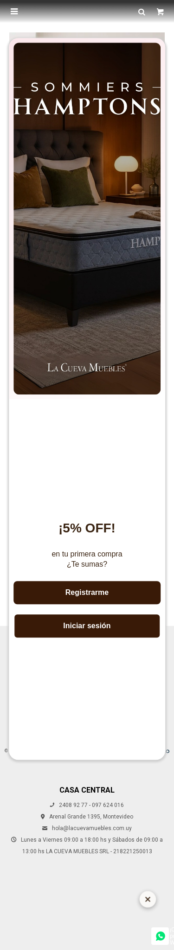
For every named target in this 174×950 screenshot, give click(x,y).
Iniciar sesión (86, 626)
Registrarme (87, 592)
